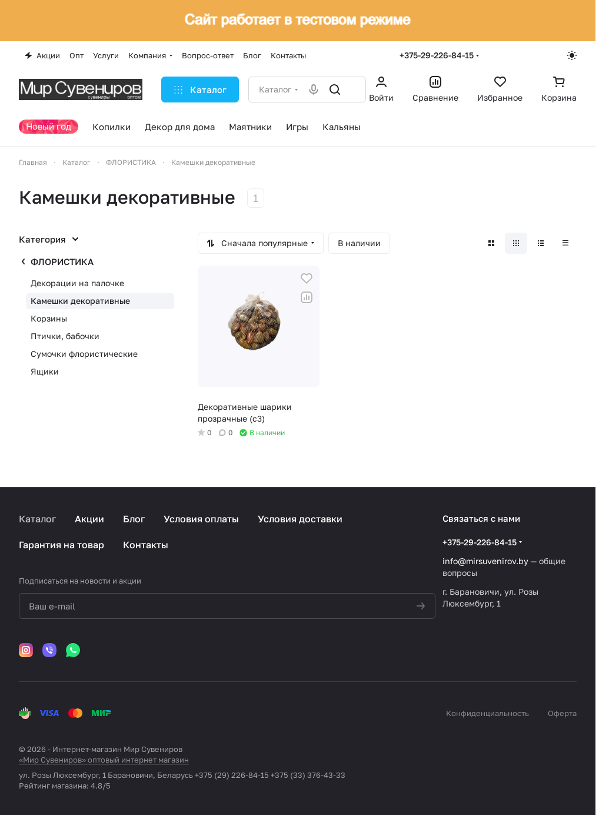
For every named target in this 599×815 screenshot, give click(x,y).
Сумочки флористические (84, 354)
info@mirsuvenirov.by (485, 561)
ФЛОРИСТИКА (62, 261)
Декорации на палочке (77, 283)
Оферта (562, 713)
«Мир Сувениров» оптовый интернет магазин (104, 759)
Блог (134, 519)
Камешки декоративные (80, 301)
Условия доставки (300, 519)
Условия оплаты (201, 519)
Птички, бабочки (65, 336)
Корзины (49, 318)
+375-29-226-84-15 (437, 55)
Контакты (145, 545)
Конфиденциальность (487, 713)
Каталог (37, 519)
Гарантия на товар (61, 545)
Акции (89, 519)
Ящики (45, 371)
